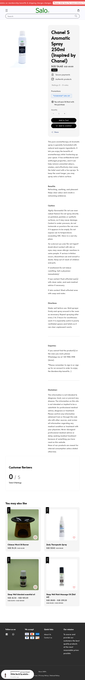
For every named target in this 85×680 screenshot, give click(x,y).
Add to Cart (64, 120)
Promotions (56, 91)
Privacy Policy (44, 675)
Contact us (48, 638)
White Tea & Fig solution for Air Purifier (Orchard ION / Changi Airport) (20, 674)
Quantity (54, 110)
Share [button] (55, 132)
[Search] (76, 16)
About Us (47, 634)
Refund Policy (54, 675)
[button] (6, 10)
